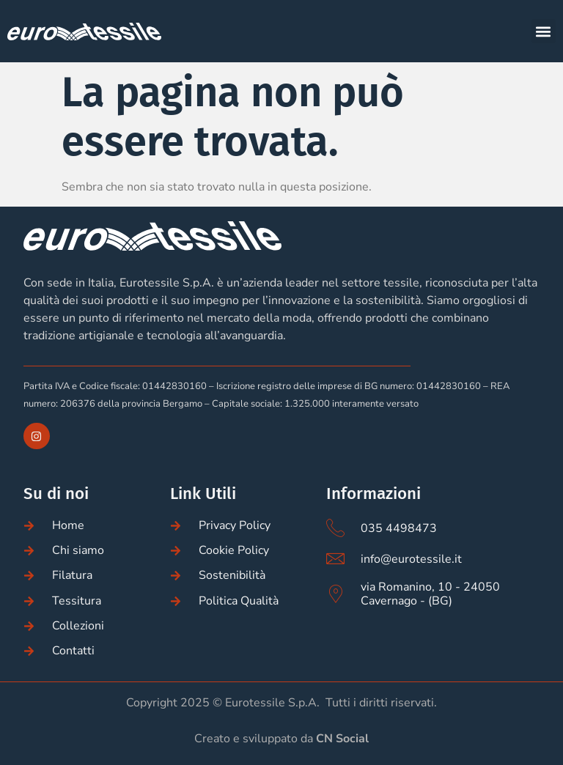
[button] (543, 31)
